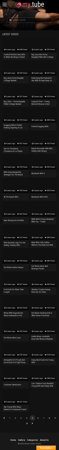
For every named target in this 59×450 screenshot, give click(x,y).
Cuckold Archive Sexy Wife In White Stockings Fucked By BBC (14, 56)
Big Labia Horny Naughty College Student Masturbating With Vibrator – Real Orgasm (14, 79)
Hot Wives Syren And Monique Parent (39, 267)
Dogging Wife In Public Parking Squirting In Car (13, 126)
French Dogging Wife (39, 126)
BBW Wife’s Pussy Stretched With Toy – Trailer (42, 220)
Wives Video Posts (29, 5)
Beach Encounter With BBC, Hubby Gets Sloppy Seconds (42, 150)
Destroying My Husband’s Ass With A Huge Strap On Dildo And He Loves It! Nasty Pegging (42, 79)
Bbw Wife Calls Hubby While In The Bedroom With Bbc (42, 244)
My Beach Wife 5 (38, 173)
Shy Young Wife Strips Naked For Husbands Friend (15, 408)
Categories (32, 440)
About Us (44, 440)
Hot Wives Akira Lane (12, 337)
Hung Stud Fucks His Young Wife (42, 361)
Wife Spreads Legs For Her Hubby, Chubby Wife (14, 243)
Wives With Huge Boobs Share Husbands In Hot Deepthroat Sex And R (13, 314)
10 (27, 423)
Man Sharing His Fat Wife (14, 220)
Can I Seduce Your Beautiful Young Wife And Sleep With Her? (42, 385)
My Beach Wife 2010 (39, 197)
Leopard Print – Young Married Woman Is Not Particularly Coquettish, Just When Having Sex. (42, 103)
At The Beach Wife (11, 197)
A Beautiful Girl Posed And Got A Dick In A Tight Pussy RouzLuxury (14, 361)
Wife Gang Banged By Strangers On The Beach (13, 173)
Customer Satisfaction (12, 384)
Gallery (21, 440)
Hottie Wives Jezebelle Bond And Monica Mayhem (42, 337)
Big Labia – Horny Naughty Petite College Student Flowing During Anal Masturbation (14, 103)
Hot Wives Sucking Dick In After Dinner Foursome (41, 314)
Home (13, 440)
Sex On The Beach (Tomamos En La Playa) (13, 149)
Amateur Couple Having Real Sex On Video (40, 290)
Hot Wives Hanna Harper (13, 267)
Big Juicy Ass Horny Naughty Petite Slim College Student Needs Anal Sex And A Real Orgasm (42, 56)
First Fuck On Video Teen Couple (14, 290)
